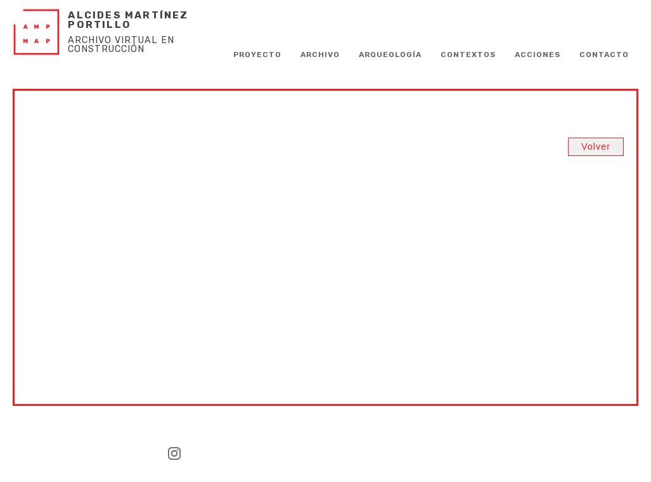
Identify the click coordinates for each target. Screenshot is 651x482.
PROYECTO (257, 54)
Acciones (537, 54)
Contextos (468, 54)
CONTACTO (604, 54)
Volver (595, 146)
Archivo (320, 54)
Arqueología (390, 54)
